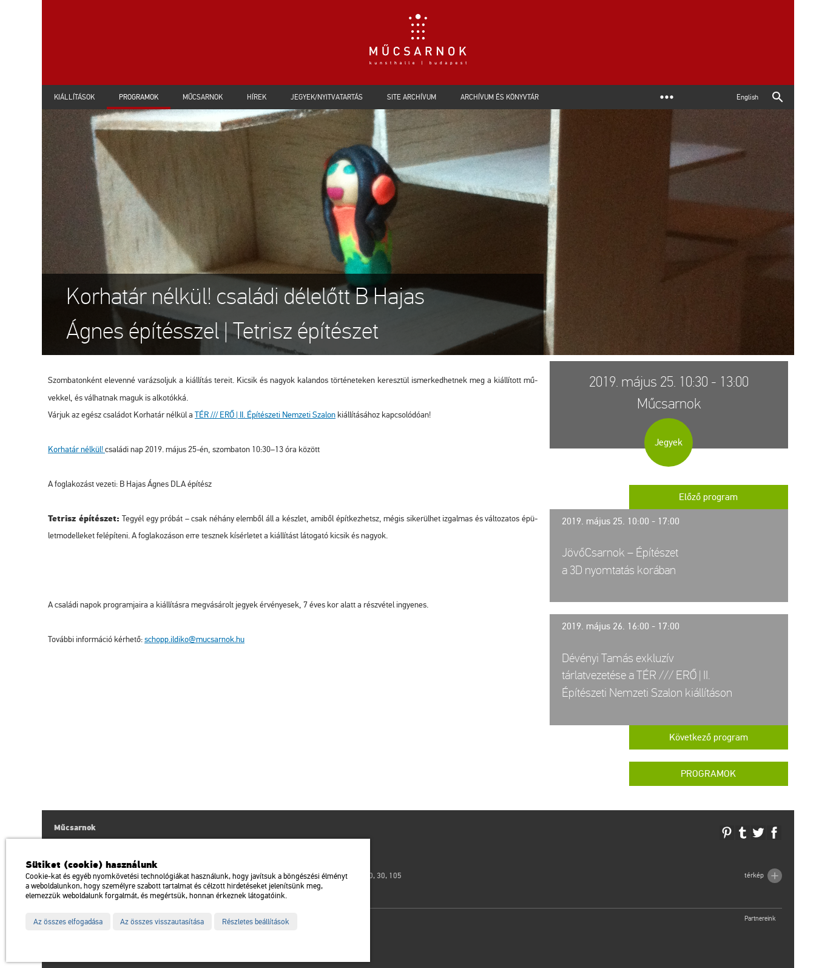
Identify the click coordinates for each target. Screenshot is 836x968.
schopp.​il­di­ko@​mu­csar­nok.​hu (194, 639)
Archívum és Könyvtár (499, 97)
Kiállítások (74, 97)
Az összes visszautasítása (162, 922)
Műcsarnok (203, 97)
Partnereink (760, 918)
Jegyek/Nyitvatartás (327, 97)
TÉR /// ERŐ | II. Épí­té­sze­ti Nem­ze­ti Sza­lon (265, 415)
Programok (138, 97)
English (747, 97)
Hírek (256, 97)
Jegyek (669, 442)
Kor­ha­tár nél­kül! (76, 449)
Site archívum (411, 97)
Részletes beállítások (255, 922)
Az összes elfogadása (68, 922)
